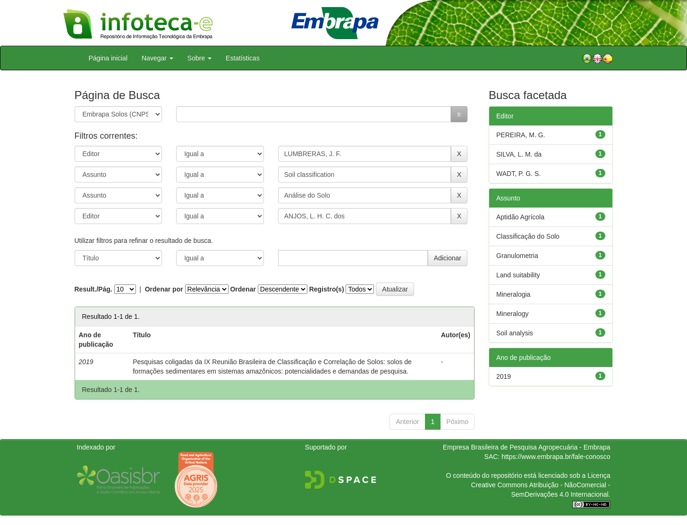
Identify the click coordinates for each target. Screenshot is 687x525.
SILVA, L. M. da (519, 154)
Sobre (199, 58)
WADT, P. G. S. (518, 173)
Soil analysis (514, 333)
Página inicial (108, 58)
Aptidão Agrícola (520, 217)
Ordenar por (164, 289)
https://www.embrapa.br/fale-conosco (555, 456)
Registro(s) (326, 289)
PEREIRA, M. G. (520, 135)
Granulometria (517, 255)
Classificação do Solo (528, 236)
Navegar (157, 58)
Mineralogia (513, 294)
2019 (503, 376)
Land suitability (518, 275)
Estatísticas (243, 58)
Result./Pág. (93, 289)
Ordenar (242, 289)
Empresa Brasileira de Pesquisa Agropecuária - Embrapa (527, 447)
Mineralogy (512, 313)
